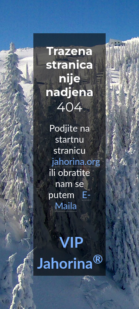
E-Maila (73, 200)
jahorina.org (76, 161)
